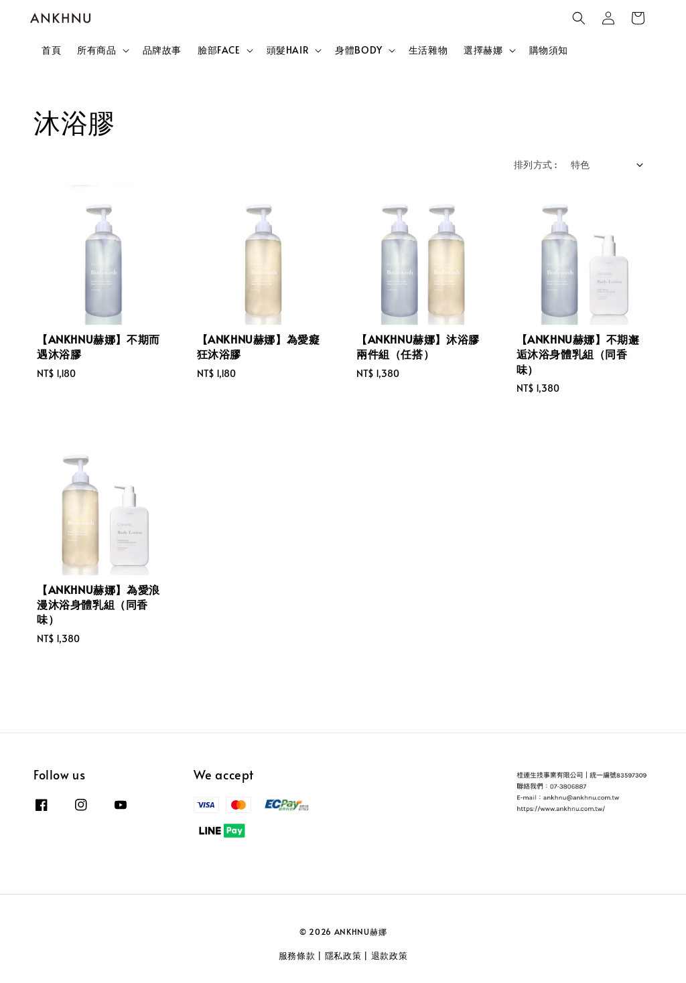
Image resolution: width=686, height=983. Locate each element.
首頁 (51, 50)
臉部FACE (219, 50)
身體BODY (359, 50)
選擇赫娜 (483, 50)
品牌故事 (162, 50)
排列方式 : (535, 164)
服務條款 (297, 956)
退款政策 (389, 956)
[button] (579, 18)
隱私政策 (343, 956)
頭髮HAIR (288, 50)
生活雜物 (428, 50)
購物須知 (548, 50)
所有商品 (96, 50)
